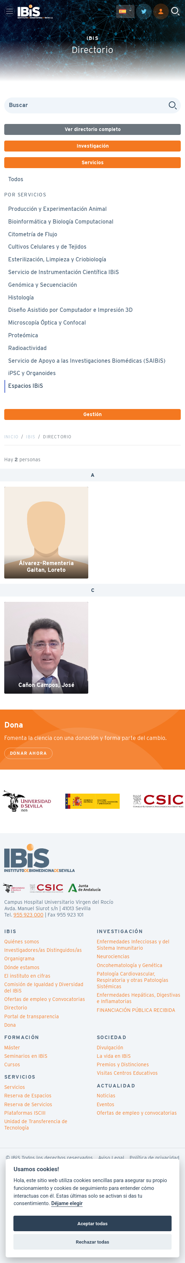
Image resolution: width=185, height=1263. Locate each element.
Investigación (93, 146)
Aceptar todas (92, 1223)
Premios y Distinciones (123, 1064)
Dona (10, 1025)
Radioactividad (27, 348)
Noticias (106, 1095)
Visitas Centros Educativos (127, 1073)
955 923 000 (28, 915)
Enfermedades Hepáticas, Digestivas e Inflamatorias (138, 998)
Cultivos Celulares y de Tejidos (47, 246)
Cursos (12, 1064)
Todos (15, 179)
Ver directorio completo (93, 129)
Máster (12, 1047)
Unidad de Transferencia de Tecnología (35, 1125)
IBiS (30, 436)
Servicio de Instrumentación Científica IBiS (63, 272)
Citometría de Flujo (32, 234)
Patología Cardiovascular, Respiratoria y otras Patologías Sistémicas (132, 980)
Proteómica (23, 335)
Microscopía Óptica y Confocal (47, 322)
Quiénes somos (21, 941)
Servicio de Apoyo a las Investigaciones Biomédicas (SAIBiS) (87, 360)
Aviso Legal (111, 1158)
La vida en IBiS (114, 1056)
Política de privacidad (154, 1158)
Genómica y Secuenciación (42, 284)
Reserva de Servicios (28, 1104)
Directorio (15, 1007)
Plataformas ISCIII (25, 1113)
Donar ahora (28, 753)
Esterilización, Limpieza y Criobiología (57, 259)
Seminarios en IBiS (25, 1056)
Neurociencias (113, 956)
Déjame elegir (67, 1203)
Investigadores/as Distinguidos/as (43, 950)
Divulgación (110, 1047)
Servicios (93, 162)
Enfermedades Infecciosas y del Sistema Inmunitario (133, 945)
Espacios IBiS (25, 386)
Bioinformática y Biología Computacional (60, 221)
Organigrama (19, 958)
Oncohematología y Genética (129, 965)
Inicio (11, 436)
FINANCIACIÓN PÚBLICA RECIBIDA (136, 1010)
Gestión (92, 414)
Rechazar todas (92, 1242)
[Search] (92, 105)
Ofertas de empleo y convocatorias (137, 1113)
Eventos (105, 1104)
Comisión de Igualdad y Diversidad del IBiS (43, 988)
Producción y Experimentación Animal (57, 209)
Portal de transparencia (31, 1016)
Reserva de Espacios (28, 1095)
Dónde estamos (22, 967)
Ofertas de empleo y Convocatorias (44, 999)
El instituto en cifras (27, 976)
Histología (21, 297)
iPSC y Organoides (32, 373)
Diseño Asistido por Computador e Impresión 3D (70, 310)
